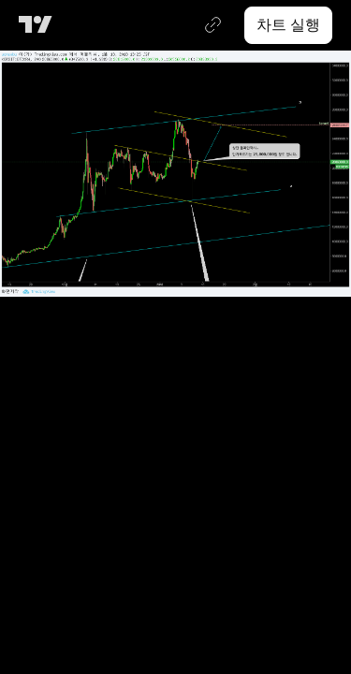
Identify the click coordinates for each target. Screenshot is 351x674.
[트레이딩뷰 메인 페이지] (39, 25)
